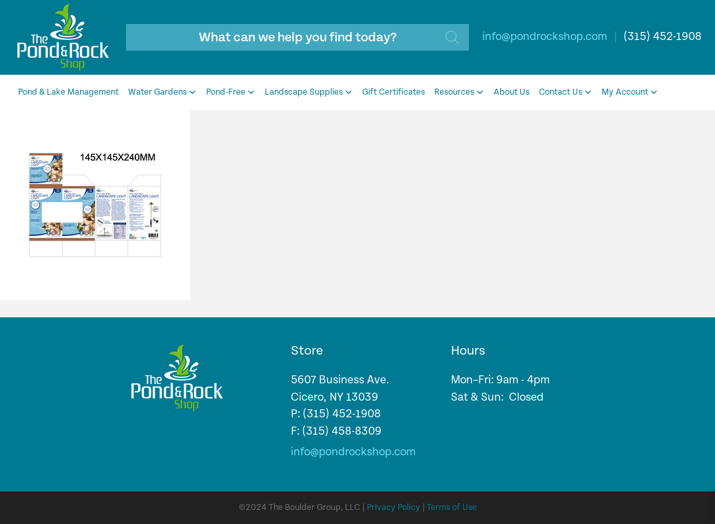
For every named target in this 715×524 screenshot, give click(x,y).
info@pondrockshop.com (544, 36)
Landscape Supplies (309, 92)
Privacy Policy (393, 508)
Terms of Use (452, 508)
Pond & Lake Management (68, 92)
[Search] (452, 37)
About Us (512, 92)
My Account (630, 92)
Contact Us (565, 92)
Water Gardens (162, 92)
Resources (459, 92)
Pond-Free (230, 92)
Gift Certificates (393, 92)
